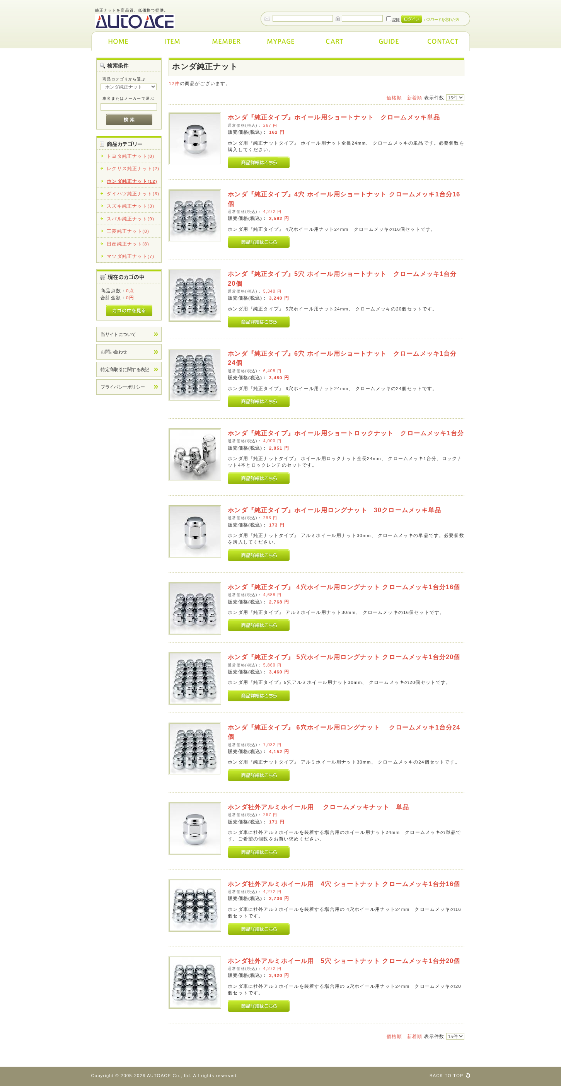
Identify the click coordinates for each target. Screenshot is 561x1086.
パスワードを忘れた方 (441, 19)
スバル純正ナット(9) (130, 218)
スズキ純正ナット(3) (130, 205)
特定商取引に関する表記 (125, 369)
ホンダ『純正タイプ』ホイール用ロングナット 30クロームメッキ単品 (334, 509)
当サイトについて (118, 334)
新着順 (414, 97)
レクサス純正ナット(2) (133, 168)
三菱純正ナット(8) (128, 231)
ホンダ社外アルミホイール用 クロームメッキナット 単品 (318, 806)
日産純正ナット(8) (128, 243)
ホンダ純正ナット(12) (132, 181)
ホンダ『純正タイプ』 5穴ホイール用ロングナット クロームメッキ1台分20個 (344, 656)
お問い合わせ (114, 351)
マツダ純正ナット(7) (130, 256)
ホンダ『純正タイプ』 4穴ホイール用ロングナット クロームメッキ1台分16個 (344, 586)
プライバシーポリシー (123, 386)
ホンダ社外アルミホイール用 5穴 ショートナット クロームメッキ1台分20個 (344, 960)
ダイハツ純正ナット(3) (133, 193)
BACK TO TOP (447, 1075)
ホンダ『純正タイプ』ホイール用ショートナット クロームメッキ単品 (334, 117)
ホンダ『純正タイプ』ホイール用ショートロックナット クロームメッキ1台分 (346, 433)
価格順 (394, 97)
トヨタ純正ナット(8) (130, 156)
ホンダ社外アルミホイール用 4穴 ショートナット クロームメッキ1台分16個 (344, 883)
